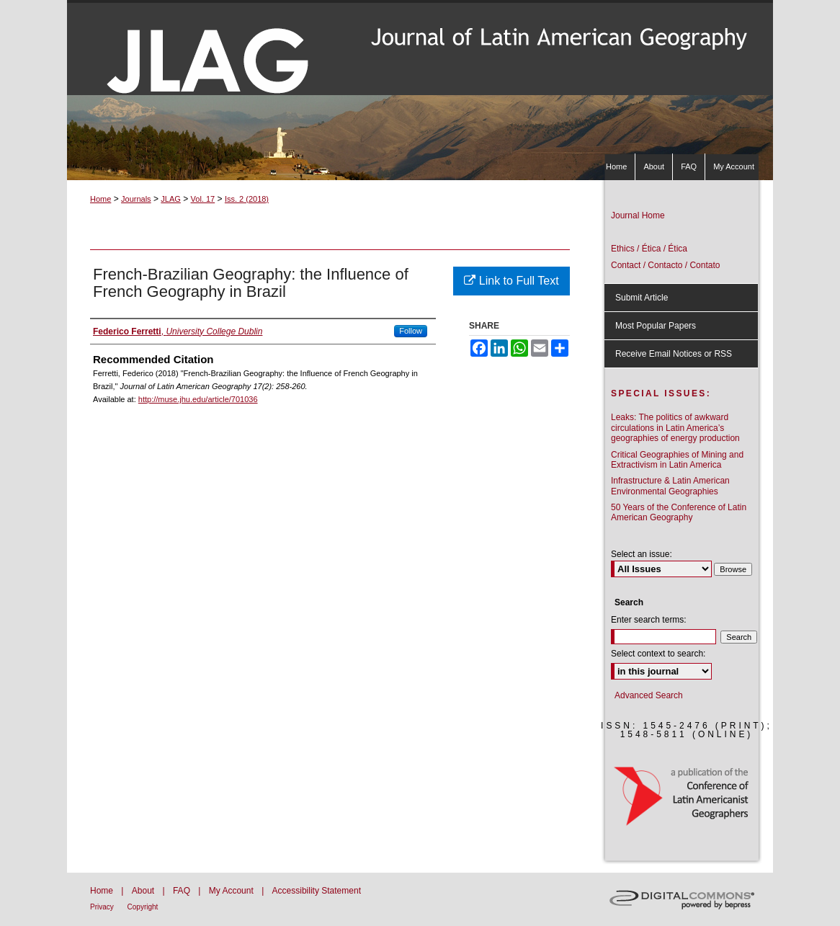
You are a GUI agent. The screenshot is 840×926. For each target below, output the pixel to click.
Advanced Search (649, 695)
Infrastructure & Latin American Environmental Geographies (670, 486)
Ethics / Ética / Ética (649, 249)
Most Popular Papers (655, 326)
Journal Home (638, 215)
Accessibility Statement (316, 891)
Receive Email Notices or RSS (673, 354)
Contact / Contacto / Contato (665, 265)
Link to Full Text (511, 281)
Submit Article (641, 298)
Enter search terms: (649, 620)
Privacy (103, 907)
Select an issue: (641, 554)
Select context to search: (658, 654)
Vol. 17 (203, 199)
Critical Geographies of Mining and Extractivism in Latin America (677, 460)
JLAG (171, 199)
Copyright (143, 907)
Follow (410, 330)
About (144, 891)
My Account (232, 891)
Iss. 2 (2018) (247, 199)
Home (100, 199)
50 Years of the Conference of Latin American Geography (678, 512)
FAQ (182, 891)
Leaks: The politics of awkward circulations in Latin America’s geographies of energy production (675, 427)
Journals (136, 199)
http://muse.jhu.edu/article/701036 (198, 399)
